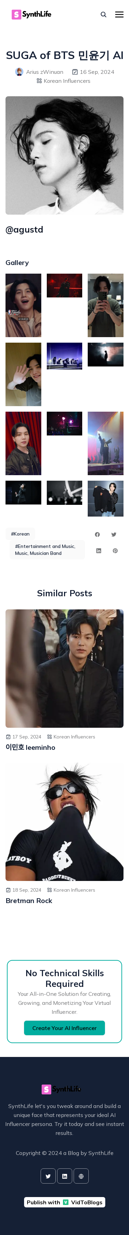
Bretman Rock (29, 900)
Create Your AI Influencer (64, 1028)
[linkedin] (64, 1176)
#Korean (20, 534)
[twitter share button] (114, 534)
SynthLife (101, 1152)
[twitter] (48, 1176)
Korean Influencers (67, 80)
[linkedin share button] (99, 551)
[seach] (103, 14)
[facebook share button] (97, 534)
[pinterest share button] (115, 551)
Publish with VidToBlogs (65, 1202)
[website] (81, 1176)
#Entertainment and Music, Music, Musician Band (45, 549)
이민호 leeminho (30, 747)
